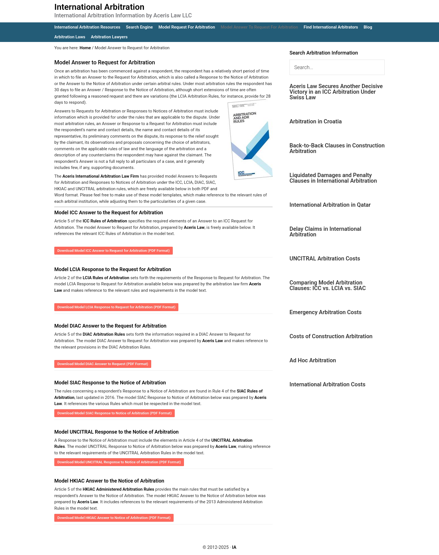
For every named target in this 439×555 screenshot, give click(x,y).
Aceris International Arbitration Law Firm (100, 176)
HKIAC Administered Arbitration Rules (118, 489)
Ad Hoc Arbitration (312, 360)
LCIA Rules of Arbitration (106, 277)
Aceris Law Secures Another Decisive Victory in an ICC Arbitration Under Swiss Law (336, 92)
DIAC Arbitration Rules (104, 334)
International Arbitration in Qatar (330, 204)
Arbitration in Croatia (315, 121)
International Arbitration (99, 7)
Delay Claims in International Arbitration (325, 231)
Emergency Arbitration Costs (325, 312)
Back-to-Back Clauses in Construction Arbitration (337, 148)
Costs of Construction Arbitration (331, 336)
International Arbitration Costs (327, 384)
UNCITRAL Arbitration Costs (324, 258)
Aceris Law (194, 227)
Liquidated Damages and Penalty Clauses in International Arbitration (333, 178)
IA (234, 547)
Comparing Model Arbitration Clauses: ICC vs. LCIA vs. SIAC (327, 285)
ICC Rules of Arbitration (105, 221)
